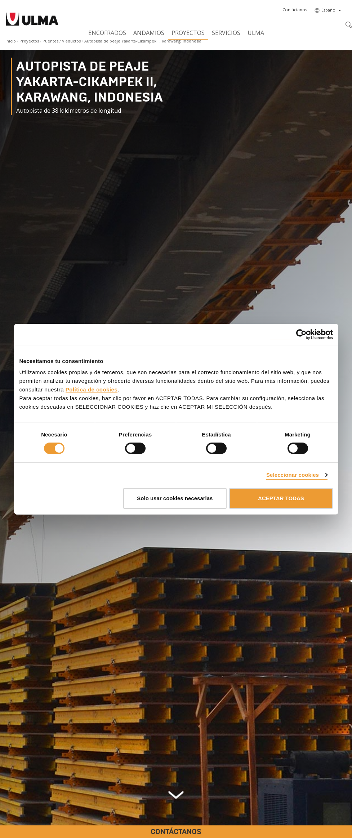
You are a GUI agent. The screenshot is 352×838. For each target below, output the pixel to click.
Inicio (10, 41)
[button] (294, 9)
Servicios (226, 33)
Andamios (148, 33)
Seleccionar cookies (292, 475)
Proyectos (188, 33)
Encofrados (107, 33)
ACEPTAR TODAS (281, 498)
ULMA (256, 33)
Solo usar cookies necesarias (175, 498)
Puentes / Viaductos (62, 41)
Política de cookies (92, 389)
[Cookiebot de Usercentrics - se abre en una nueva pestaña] (301, 334)
